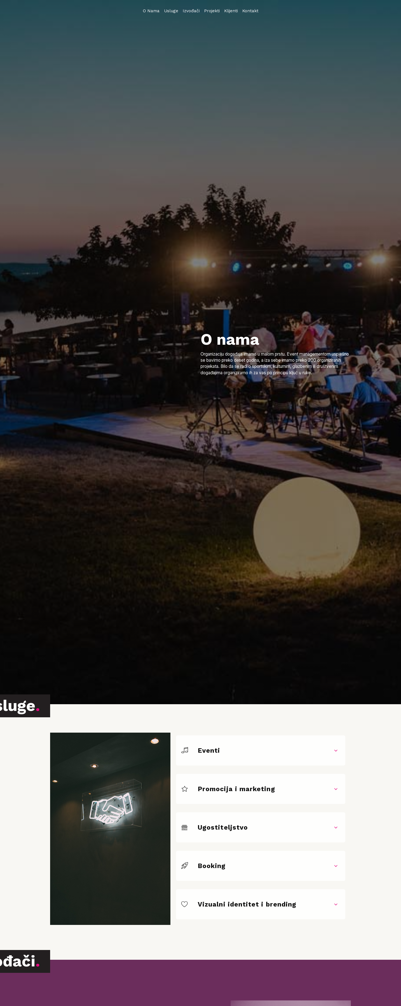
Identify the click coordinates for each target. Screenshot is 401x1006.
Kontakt (250, 10)
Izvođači (191, 10)
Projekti (212, 10)
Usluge (171, 10)
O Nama (151, 10)
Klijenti (231, 10)
